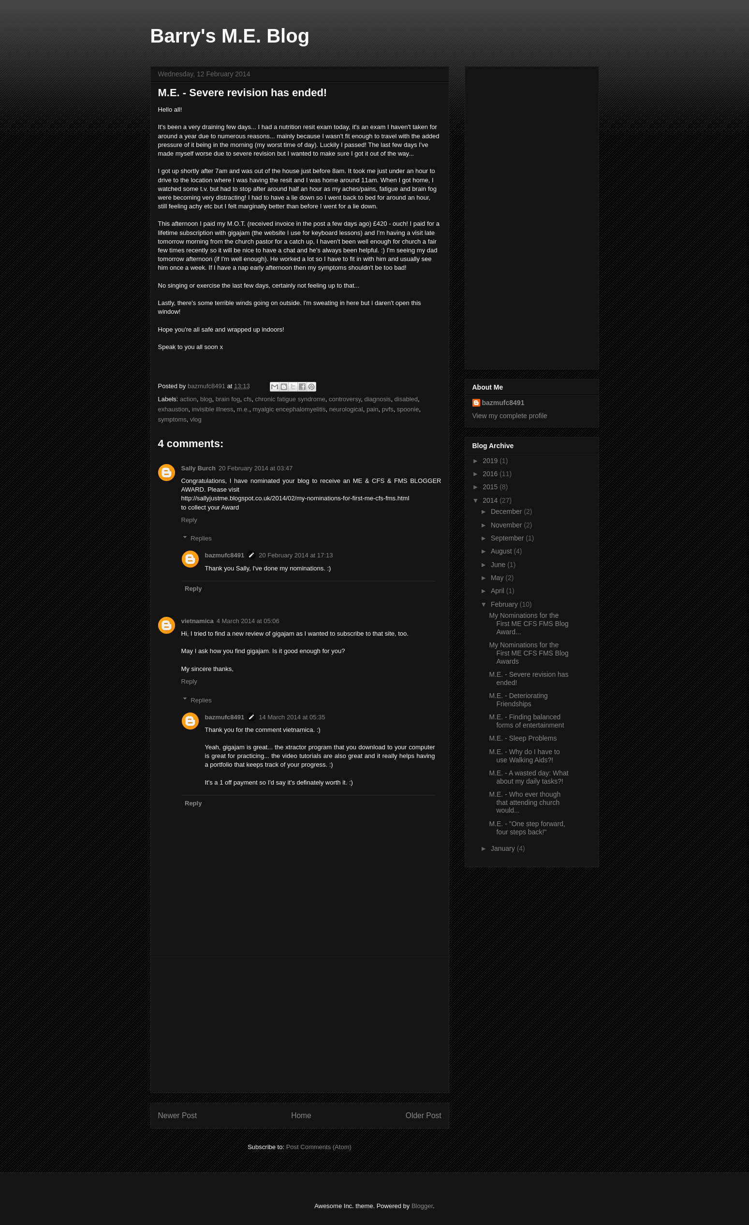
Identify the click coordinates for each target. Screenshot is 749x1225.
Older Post (423, 1115)
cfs (248, 399)
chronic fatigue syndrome (290, 399)
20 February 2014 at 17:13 (296, 555)
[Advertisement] (299, 1024)
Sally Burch (198, 468)
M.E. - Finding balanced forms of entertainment (526, 721)
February (505, 604)
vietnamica (197, 621)
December (507, 511)
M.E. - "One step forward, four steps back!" (527, 828)
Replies (201, 538)
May (498, 578)
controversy (345, 399)
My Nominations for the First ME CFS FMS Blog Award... (528, 624)
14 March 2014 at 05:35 (292, 717)
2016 (491, 474)
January (504, 848)
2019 (491, 461)
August (502, 551)
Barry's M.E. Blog (230, 35)
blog (206, 399)
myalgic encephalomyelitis (288, 409)
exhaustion (173, 409)
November (507, 525)
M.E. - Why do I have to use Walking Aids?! (524, 756)
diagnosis (377, 399)
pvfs (388, 409)
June (499, 565)
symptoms (172, 419)
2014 (491, 500)
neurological (346, 409)
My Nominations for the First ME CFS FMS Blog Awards (528, 653)
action (188, 399)
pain (373, 409)
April (498, 591)
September (508, 538)
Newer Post (177, 1115)
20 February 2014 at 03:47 (256, 468)
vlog (196, 419)
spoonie (408, 409)
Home (301, 1115)
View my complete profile (509, 416)
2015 (491, 487)
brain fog (228, 399)
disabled (406, 399)
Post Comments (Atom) (319, 1147)
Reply (189, 520)
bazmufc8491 (225, 555)
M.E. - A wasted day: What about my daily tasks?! (528, 777)
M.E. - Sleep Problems (523, 738)
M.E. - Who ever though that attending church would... (524, 802)
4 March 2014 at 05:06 (248, 621)
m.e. (243, 409)
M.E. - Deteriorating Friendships (518, 700)
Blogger (422, 1206)
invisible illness (213, 409)
